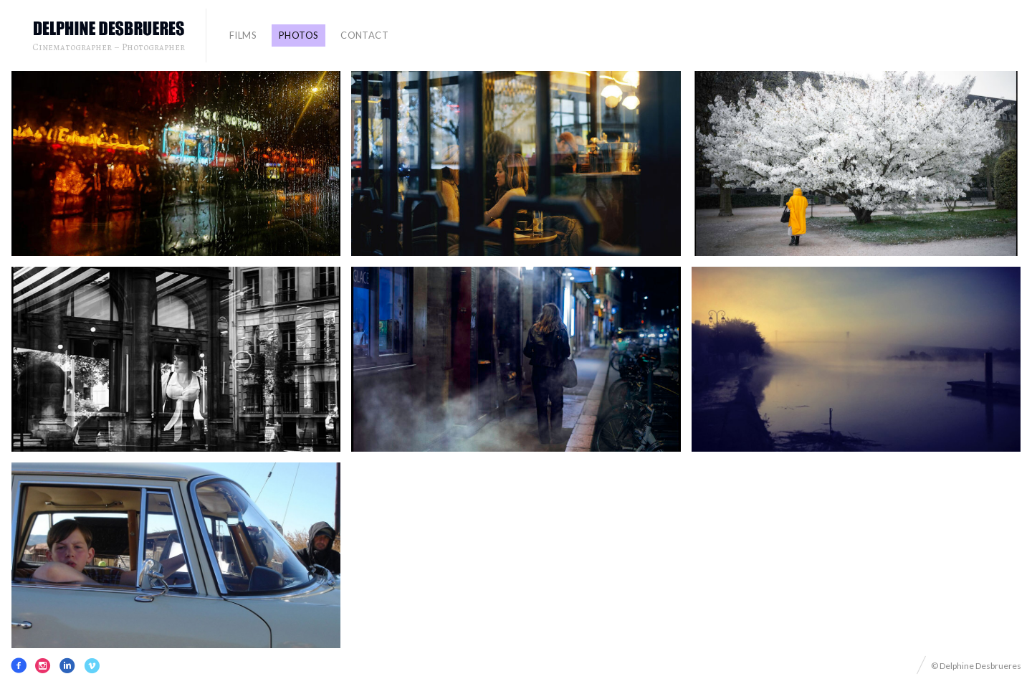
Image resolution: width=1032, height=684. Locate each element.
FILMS (243, 35)
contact (364, 35)
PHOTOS (298, 35)
